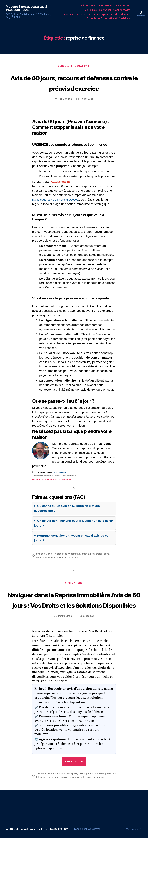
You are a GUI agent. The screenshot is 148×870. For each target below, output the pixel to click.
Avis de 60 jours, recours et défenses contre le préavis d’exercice (74, 88)
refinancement (81, 809)
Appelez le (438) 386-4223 (60, 193)
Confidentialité (121, 9)
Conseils (63, 66)
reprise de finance (69, 568)
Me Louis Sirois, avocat (97, 9)
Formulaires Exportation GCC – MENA (108, 18)
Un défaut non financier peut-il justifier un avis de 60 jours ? (73, 534)
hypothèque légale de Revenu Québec (58, 210)
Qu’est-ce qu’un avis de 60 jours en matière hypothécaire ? (67, 519)
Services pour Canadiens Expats (111, 14)
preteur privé (104, 564)
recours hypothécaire (47, 568)
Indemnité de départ (75, 14)
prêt (94, 564)
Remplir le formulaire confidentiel (54, 490)
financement (60, 564)
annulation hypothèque (48, 805)
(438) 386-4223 (60, 484)
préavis (86, 564)
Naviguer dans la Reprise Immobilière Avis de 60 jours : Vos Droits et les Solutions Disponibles (74, 621)
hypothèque (75, 564)
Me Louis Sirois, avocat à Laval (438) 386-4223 (29, 8)
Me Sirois (67, 110)
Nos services (122, 5)
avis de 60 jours (44, 564)
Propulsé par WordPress (92, 861)
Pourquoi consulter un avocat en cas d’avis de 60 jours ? (71, 549)
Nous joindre (105, 5)
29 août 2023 (87, 648)
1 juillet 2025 (87, 110)
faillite (83, 805)
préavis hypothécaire (60, 809)
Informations (88, 5)
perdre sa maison (96, 805)
